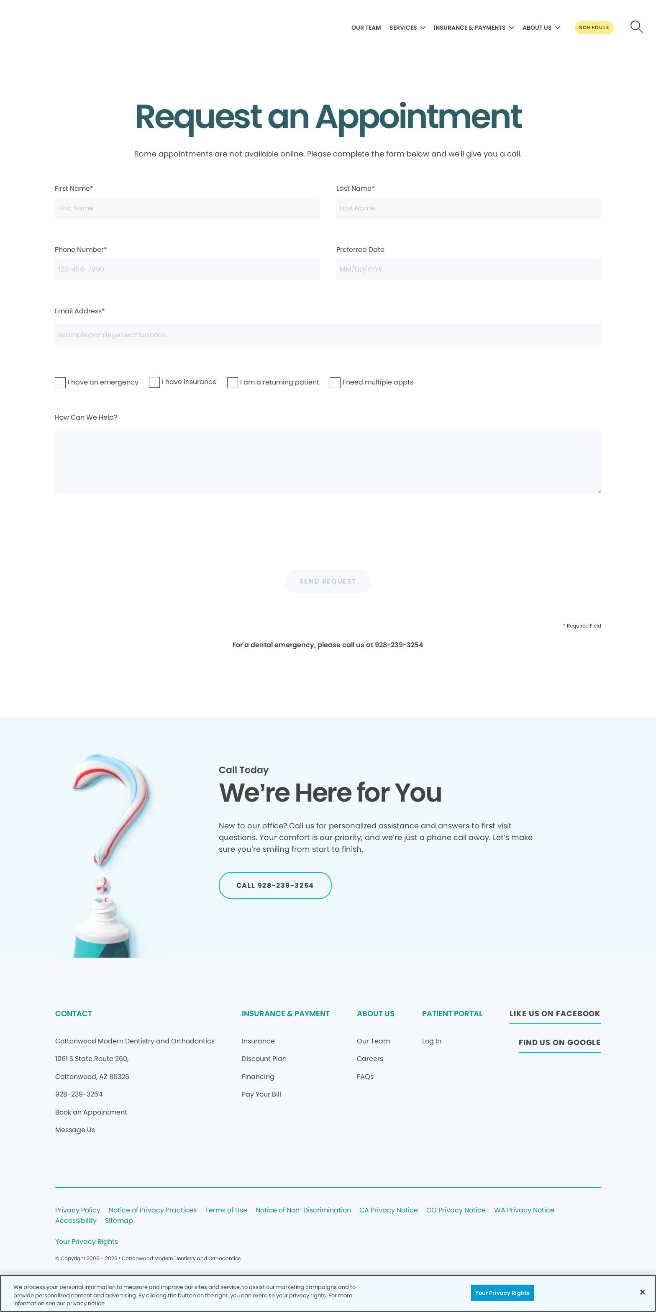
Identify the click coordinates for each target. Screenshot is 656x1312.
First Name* (187, 201)
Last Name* (469, 201)
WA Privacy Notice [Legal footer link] (524, 1210)
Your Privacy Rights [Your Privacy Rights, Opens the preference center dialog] (502, 1293)
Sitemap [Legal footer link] (119, 1221)
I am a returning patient (256, 382)
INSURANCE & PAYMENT (286, 1013)
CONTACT (73, 1013)
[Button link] (594, 27)
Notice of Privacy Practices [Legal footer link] (153, 1210)
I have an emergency (81, 382)
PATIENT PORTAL (452, 1013)
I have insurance (172, 382)
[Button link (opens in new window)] (555, 1016)
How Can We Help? (328, 453)
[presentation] (328, 537)
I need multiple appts (356, 382)
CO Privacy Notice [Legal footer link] (456, 1210)
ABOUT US (537, 27)
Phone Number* (187, 262)
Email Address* (328, 326)
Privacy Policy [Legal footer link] (77, 1210)
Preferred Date (469, 262)
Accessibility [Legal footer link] (76, 1221)
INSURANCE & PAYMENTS (470, 27)
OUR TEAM (366, 27)
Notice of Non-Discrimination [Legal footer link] (303, 1210)
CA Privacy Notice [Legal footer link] (388, 1210)
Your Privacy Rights (86, 1242)
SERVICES (403, 27)
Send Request (328, 581)
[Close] (642, 1292)
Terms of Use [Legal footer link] (226, 1210)
